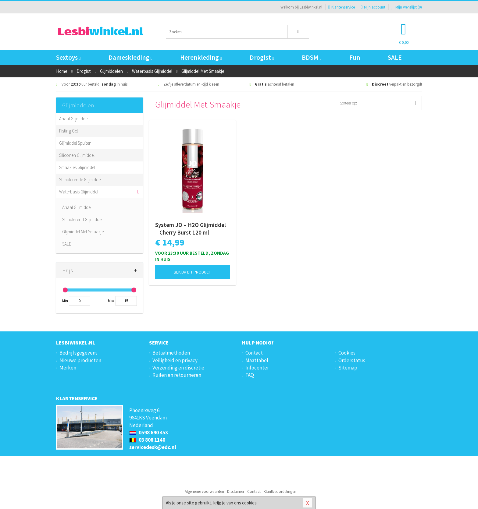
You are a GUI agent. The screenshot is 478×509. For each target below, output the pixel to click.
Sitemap (347, 367)
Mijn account (373, 7)
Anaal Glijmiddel (73, 119)
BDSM (311, 57)
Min (65, 300)
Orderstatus (351, 360)
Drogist (262, 57)
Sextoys (68, 57)
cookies (249, 503)
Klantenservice (341, 7)
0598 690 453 (148, 432)
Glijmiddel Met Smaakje (83, 232)
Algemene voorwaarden (204, 491)
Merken (67, 367)
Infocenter (257, 367)
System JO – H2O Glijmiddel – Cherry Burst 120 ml (190, 228)
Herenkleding (201, 57)
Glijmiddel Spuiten (75, 143)
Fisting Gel (68, 131)
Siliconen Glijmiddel (77, 155)
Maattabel (256, 360)
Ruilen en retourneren (176, 375)
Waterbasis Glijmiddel (78, 192)
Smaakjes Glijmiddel (77, 167)
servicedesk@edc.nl (152, 447)
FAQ (249, 375)
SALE (395, 57)
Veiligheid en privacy (175, 360)
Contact (254, 352)
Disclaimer (235, 491)
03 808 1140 (147, 440)
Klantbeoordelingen (280, 491)
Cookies (346, 352)
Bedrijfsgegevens (78, 352)
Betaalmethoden (171, 352)
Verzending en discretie (178, 367)
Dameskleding (130, 57)
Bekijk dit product (192, 272)
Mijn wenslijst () (406, 7)
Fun (354, 57)
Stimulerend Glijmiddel (82, 219)
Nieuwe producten (80, 360)
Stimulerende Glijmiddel (80, 179)
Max (111, 300)
